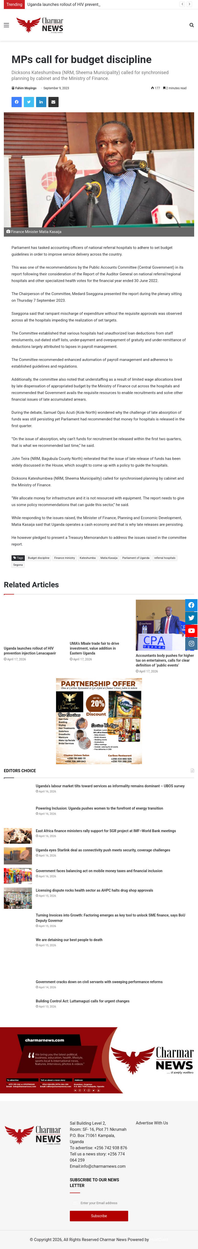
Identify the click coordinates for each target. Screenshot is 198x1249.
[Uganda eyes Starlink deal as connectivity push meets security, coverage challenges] (18, 855)
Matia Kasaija (109, 558)
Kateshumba (88, 558)
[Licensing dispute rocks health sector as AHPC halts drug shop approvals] (18, 898)
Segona (18, 565)
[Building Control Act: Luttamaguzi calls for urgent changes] (18, 1007)
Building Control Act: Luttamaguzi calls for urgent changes (82, 1001)
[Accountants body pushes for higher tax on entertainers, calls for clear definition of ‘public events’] (165, 625)
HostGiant (159, 1239)
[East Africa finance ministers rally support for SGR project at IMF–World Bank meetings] (18, 836)
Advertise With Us (152, 1123)
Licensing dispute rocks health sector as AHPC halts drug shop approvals (94, 890)
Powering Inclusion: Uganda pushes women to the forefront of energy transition (99, 808)
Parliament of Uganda (135, 558)
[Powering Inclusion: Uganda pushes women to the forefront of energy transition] (18, 814)
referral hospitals (164, 558)
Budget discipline (38, 558)
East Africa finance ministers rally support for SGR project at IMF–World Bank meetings (106, 831)
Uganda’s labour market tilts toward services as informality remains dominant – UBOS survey (110, 786)
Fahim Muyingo (26, 88)
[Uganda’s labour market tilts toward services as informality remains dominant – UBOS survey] (18, 792)
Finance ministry (64, 558)
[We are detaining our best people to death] (18, 956)
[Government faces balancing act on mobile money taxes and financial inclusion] (18, 876)
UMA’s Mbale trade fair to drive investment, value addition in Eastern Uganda (94, 648)
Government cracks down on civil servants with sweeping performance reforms (99, 982)
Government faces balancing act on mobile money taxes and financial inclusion (99, 871)
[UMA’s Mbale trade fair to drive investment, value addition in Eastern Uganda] (99, 619)
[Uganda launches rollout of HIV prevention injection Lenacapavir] (33, 621)
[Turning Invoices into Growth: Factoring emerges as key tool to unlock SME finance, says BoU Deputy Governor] (18, 923)
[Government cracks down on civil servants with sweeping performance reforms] (18, 987)
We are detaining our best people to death (69, 940)
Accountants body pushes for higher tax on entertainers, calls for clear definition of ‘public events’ (165, 660)
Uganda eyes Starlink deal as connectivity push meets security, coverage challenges (103, 850)
